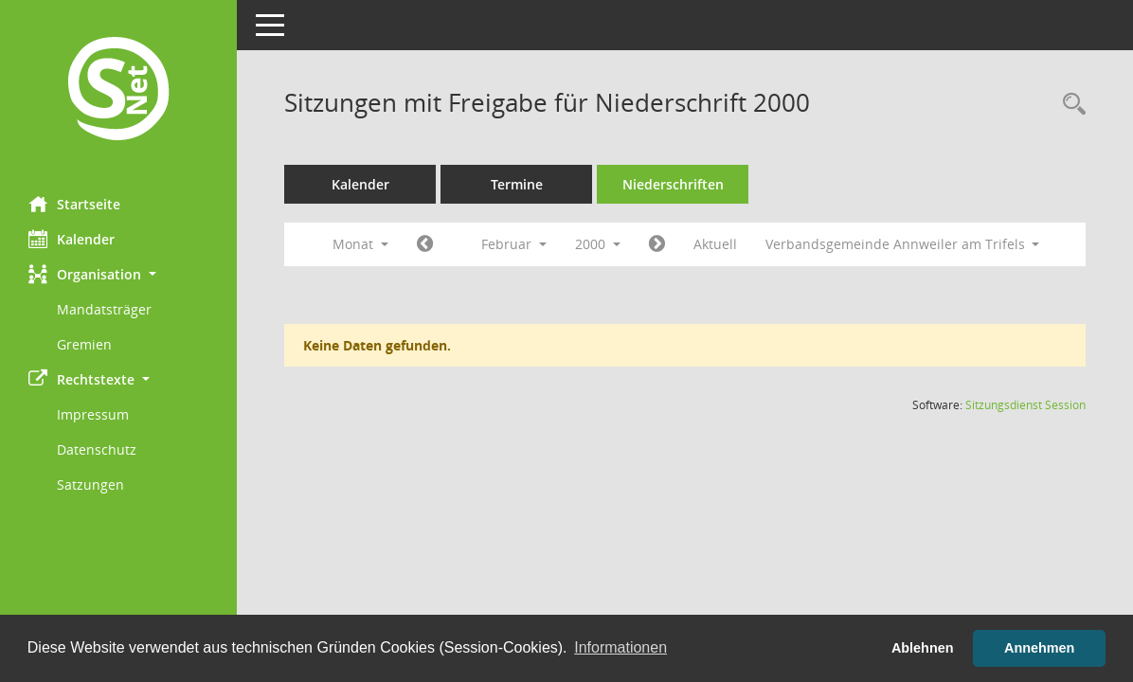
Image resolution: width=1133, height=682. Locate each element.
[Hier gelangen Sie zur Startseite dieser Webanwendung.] (118, 91)
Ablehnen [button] (922, 647)
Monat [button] (360, 244)
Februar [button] (514, 244)
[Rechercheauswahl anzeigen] (1069, 104)
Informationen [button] (620, 647)
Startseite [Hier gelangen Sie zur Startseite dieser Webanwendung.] (74, 203)
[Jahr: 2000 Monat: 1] (425, 244)
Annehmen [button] (1039, 647)
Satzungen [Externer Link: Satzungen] (90, 485)
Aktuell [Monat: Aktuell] (715, 244)
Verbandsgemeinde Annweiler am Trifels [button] (902, 244)
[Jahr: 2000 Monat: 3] (657, 244)
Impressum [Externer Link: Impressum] (93, 414)
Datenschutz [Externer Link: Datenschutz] (96, 449)
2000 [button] (597, 244)
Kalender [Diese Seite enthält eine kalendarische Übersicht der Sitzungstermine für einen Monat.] (71, 238)
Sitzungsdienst (1025, 405)
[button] (118, 274)
